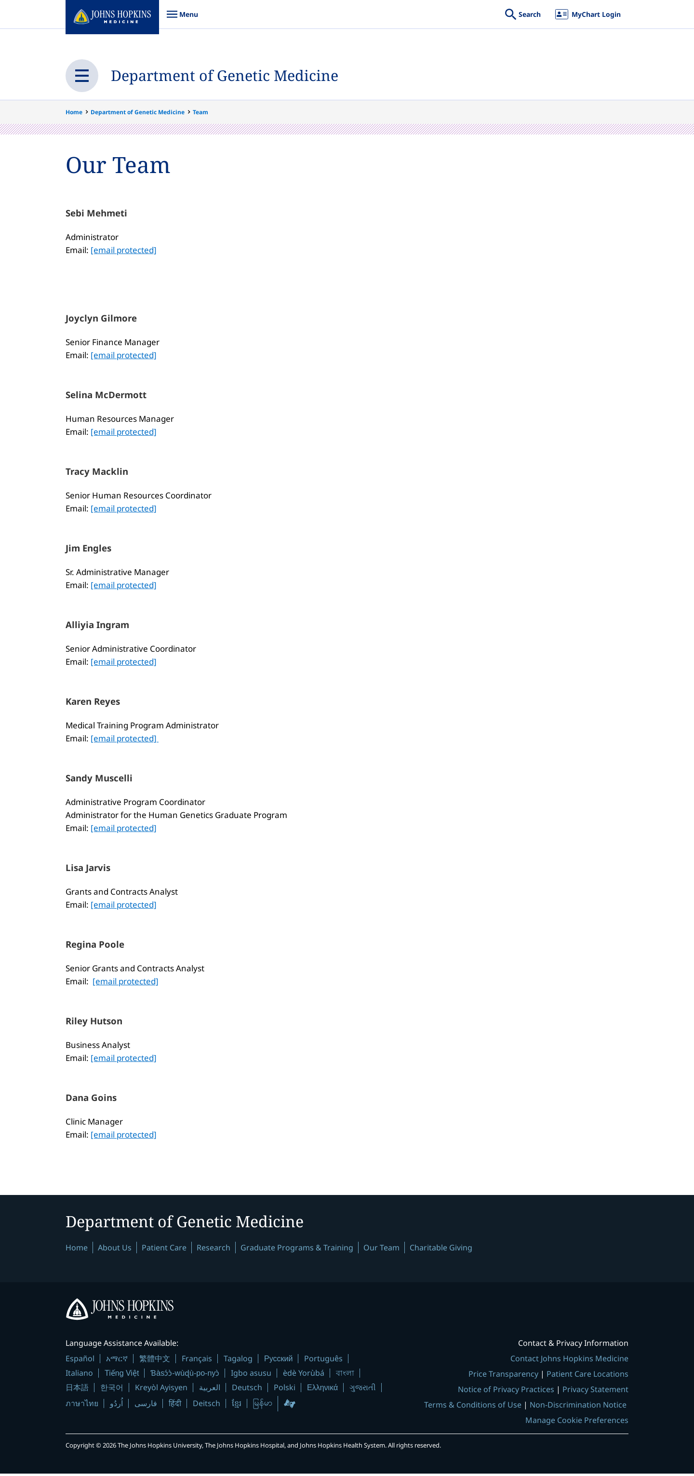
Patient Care (164, 1250)
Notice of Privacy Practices (506, 1391)
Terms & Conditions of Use (472, 1407)
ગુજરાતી (362, 1390)
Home (74, 112)
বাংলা (345, 1375)
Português (323, 1360)
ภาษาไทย (82, 1405)
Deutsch (247, 1390)
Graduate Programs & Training (296, 1250)
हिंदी (175, 1406)
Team (200, 112)
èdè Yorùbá (303, 1375)
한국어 (111, 1390)
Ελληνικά (322, 1390)
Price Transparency (503, 1376)
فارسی (145, 1405)
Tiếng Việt (122, 1376)
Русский (278, 1361)
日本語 (77, 1390)
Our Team (381, 1250)
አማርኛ (117, 1360)
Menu (182, 19)
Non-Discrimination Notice (578, 1407)
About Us (115, 1250)
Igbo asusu (251, 1375)
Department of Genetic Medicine (245, 75)
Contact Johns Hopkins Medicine (569, 1360)
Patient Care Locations (587, 1376)
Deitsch (206, 1405)
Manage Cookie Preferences (576, 1422)
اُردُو (116, 1405)
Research (213, 1250)
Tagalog (238, 1360)
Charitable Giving (441, 1250)
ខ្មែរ (236, 1405)
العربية (209, 1390)
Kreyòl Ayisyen (161, 1390)
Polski (284, 1390)
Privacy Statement (595, 1391)
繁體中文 (154, 1360)
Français (197, 1360)
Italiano (79, 1375)
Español (80, 1360)
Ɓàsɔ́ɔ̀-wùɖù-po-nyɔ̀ (184, 1376)
